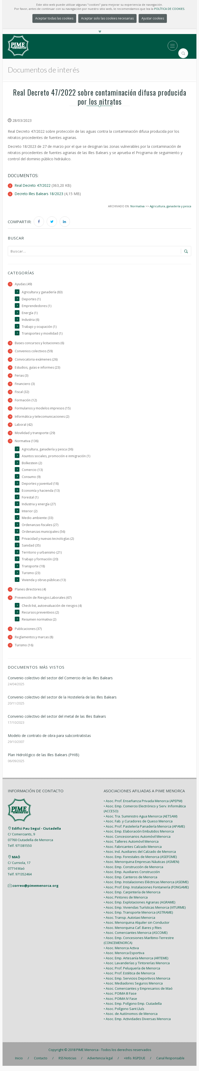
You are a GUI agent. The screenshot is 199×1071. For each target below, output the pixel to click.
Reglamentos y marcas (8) (34, 642)
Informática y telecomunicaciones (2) (42, 418)
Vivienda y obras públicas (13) (44, 584)
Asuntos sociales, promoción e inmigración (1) (57, 458)
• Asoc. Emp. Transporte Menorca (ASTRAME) (138, 917)
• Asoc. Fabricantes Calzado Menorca (133, 851)
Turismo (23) (31, 577)
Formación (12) (26, 401)
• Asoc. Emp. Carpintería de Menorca (132, 897)
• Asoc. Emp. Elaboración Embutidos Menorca (139, 836)
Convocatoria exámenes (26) (37, 360)
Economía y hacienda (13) (41, 493)
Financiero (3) (25, 385)
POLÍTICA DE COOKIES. (169, 9)
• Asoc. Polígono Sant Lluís (124, 1013)
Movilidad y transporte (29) (35, 435)
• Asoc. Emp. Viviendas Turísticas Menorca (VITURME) (145, 912)
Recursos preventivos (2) (41, 617)
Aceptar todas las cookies (54, 18)
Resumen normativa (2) (39, 624)
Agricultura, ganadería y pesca (170, 206)
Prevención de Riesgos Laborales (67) (44, 602)
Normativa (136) (26, 443)
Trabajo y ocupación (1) (39, 327)
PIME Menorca (87, 1055)
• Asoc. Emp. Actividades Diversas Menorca (137, 1023)
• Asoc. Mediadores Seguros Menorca (133, 988)
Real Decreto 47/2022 (33, 185)
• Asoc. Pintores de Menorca (126, 902)
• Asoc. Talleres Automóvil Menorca (131, 846)
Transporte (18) (33, 570)
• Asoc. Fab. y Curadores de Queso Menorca (138, 826)
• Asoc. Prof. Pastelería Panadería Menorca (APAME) (144, 831)
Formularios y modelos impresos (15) (43, 410)
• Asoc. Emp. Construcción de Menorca (133, 871)
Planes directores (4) (31, 593)
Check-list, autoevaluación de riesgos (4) (52, 610)
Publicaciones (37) (28, 633)
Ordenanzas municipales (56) (44, 535)
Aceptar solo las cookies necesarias (107, 18)
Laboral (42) (23, 426)
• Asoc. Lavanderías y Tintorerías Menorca (137, 968)
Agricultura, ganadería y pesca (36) (48, 451)
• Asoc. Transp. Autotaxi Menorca (129, 922)
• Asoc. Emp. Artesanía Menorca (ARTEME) (136, 963)
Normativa (137, 206)
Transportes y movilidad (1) (42, 334)
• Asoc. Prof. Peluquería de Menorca (132, 973)
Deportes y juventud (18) (41, 486)
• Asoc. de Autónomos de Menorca (131, 1018)
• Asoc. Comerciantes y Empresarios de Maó (138, 993)
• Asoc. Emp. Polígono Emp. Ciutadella (133, 1008)
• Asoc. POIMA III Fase (120, 998)
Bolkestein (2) (32, 465)
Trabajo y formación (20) (40, 563)
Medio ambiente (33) (37, 521)
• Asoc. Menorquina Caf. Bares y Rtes (133, 932)
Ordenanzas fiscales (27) (41, 528)
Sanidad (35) (31, 549)
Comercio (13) (32, 472)
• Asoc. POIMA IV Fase (120, 1003)
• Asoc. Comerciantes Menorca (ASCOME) (135, 937)
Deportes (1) (31, 299)
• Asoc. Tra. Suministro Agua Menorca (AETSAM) (140, 821)
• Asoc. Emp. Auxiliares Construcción (132, 877)
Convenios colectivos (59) (34, 352)
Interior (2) (30, 514)
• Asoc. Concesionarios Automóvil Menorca (137, 841)
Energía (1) (30, 313)
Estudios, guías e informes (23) (38, 368)
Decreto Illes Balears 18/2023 (40, 193)
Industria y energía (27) (39, 507)
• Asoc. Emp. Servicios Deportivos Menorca (137, 983)
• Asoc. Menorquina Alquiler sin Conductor (136, 927)
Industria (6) (31, 320)
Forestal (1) (30, 500)
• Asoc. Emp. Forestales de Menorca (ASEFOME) (140, 861)
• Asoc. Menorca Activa (121, 952)
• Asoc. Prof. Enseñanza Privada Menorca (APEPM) (143, 806)
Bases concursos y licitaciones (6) (40, 343)
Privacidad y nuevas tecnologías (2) (48, 542)
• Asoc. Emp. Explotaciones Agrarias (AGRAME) (139, 907)
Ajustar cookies (152, 18)
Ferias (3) (22, 376)
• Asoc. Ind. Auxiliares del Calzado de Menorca (140, 856)
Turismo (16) (24, 650)
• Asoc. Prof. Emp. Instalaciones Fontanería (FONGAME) (146, 892)
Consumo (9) (31, 479)
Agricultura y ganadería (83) (42, 292)
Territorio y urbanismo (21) (42, 556)
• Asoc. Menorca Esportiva (124, 958)
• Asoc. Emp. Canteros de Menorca (130, 882)
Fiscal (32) (22, 393)
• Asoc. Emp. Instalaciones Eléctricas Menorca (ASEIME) (146, 887)
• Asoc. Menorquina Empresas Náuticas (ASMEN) (141, 866)
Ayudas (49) (23, 284)
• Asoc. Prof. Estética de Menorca (129, 978)
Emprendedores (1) (37, 306)
